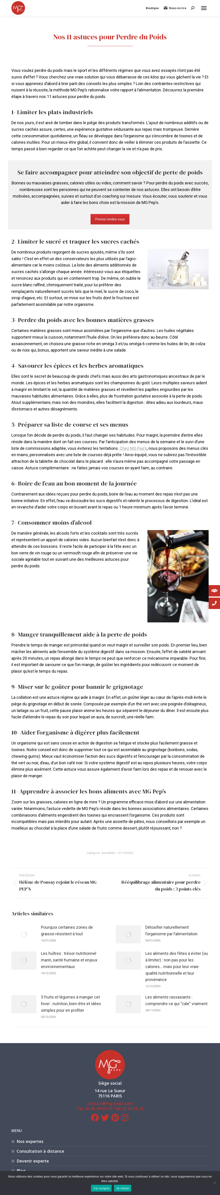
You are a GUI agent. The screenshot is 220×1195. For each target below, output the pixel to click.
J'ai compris (101, 1188)
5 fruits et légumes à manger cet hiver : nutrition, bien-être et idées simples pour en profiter (71, 1004)
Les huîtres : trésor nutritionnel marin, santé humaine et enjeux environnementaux (69, 960)
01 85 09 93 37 (98, 1108)
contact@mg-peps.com (110, 1103)
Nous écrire (174, 8)
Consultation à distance (40, 1151)
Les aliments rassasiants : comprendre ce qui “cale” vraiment (176, 1000)
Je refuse (122, 1188)
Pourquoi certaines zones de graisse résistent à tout (67, 930)
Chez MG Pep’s (133, 448)
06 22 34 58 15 (130, 1108)
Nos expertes (30, 1141)
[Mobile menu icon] (204, 8)
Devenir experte (33, 1161)
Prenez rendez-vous (110, 219)
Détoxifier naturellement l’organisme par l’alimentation (171, 930)
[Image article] (23, 934)
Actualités (108, 853)
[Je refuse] (214, 1183)
